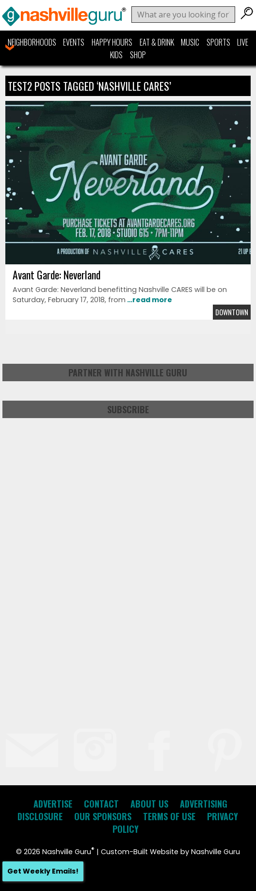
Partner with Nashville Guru (127, 372)
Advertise (52, 803)
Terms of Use (169, 816)
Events (73, 42)
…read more (149, 300)
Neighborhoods (32, 42)
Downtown (231, 312)
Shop (138, 55)
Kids (116, 55)
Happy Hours (112, 42)
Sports (218, 42)
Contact (101, 803)
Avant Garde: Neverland (56, 274)
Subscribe (128, 409)
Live (242, 42)
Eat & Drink (157, 42)
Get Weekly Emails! (43, 871)
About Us (149, 803)
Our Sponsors (102, 816)
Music (190, 42)
